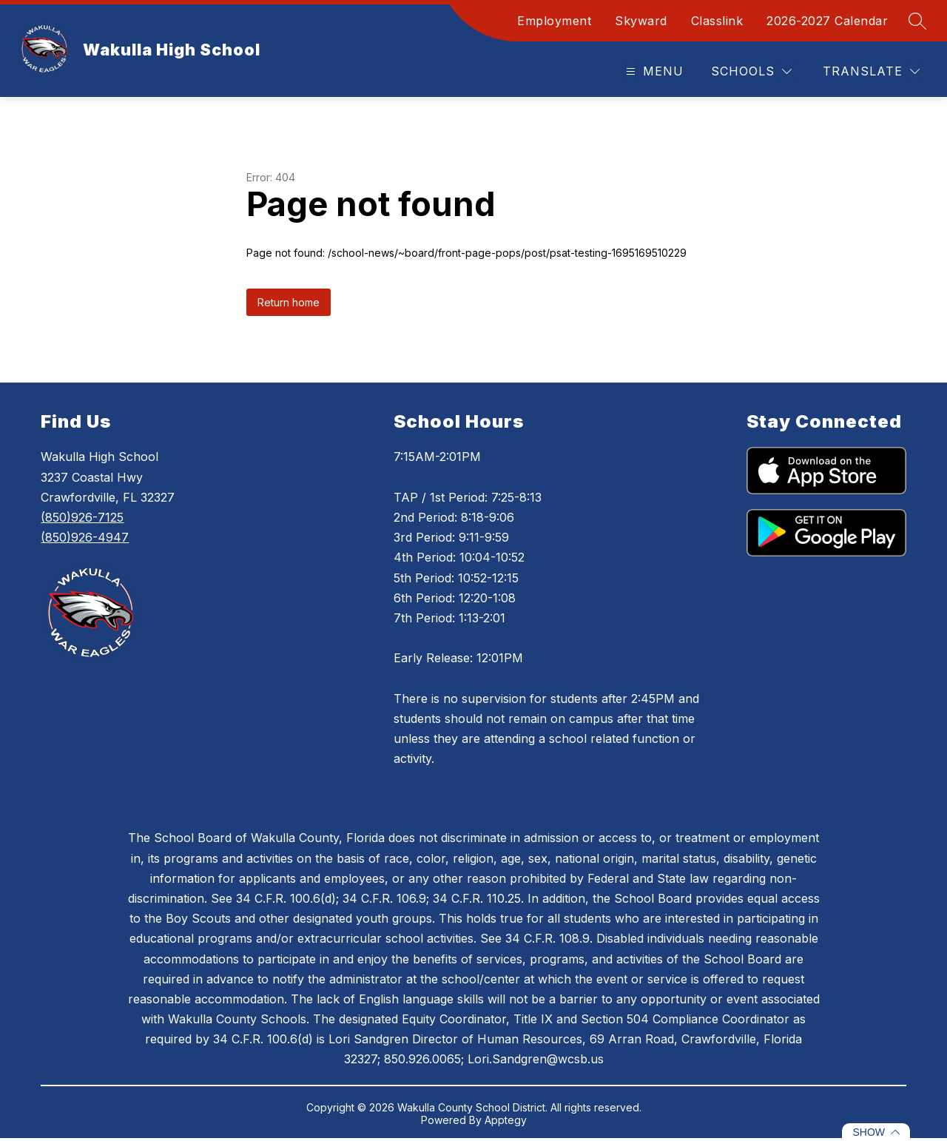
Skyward (641, 20)
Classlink (717, 20)
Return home (288, 302)
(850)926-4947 (85, 537)
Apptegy (506, 1120)
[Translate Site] (871, 71)
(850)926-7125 (82, 517)
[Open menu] (653, 71)
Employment (554, 20)
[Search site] (917, 21)
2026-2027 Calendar (827, 20)
